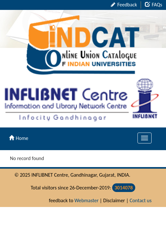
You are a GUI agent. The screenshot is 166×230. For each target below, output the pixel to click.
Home (18, 138)
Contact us (141, 200)
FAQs (153, 5)
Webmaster (86, 200)
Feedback (124, 5)
